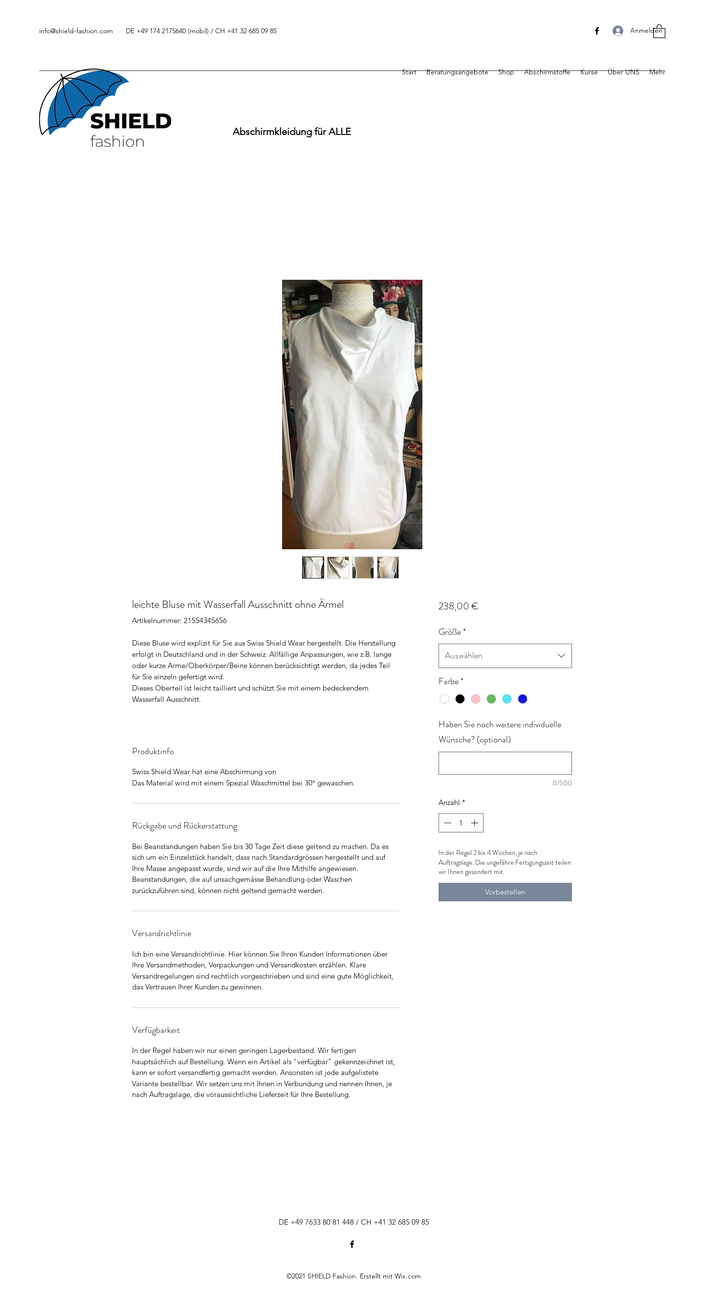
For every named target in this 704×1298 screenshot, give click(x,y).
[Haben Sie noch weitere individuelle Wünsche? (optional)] (505, 763)
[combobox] (505, 656)
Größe (452, 632)
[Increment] (475, 823)
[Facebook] (352, 1244)
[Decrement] (446, 823)
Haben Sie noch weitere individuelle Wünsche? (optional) (500, 732)
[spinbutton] (461, 823)
